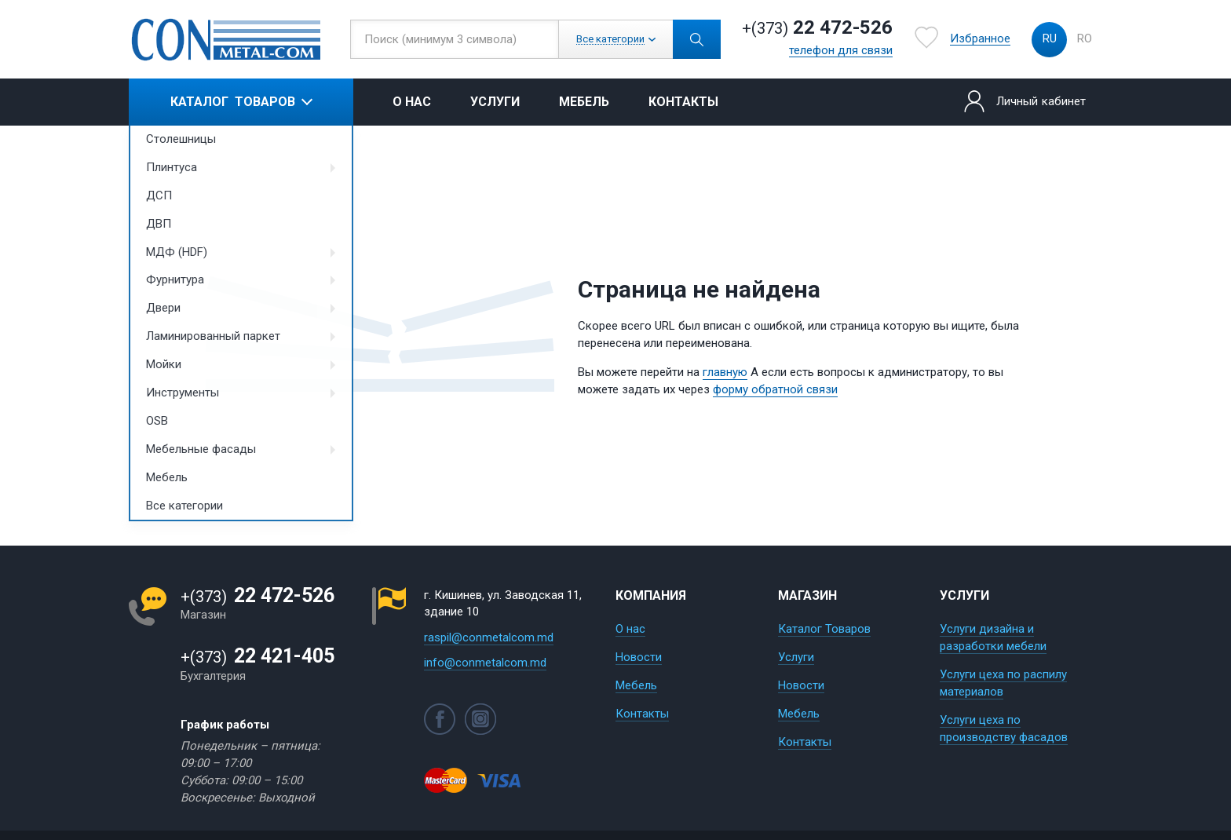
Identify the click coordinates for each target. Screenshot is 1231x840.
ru (1050, 38)
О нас (412, 101)
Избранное (980, 39)
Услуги (495, 101)
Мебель (584, 101)
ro (1084, 38)
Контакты (683, 101)
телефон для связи (841, 51)
